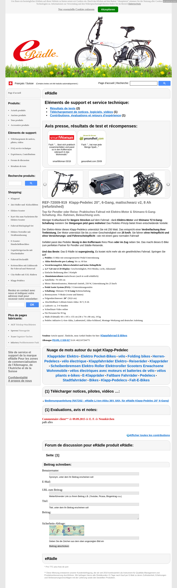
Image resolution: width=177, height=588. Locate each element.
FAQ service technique (21, 148)
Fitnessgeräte (20, 330)
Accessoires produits (20, 125)
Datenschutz (134, 4)
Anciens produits (18, 115)
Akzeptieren (108, 9)
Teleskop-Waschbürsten (23, 324)
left (45, 184)
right (168, 184)
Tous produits (17, 120)
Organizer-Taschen (22, 336)
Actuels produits (18, 110)
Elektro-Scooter (18, 210)
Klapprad (15, 198)
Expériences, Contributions (23, 154)
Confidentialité (18, 377)
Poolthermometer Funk (25, 342)
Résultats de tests (18, 166)
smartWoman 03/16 (62, 161)
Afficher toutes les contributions (150, 435)
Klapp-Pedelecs (18, 280)
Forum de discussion (20, 160)
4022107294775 (83, 340)
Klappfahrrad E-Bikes (113, 335)
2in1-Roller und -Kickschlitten (24, 204)
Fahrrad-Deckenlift (19, 259)
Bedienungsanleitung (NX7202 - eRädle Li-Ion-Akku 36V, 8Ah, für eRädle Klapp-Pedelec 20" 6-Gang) (107, 400)
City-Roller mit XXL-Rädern (24, 274)
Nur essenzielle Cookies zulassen (76, 9)
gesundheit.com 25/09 (91, 161)
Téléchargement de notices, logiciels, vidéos (81, 112)
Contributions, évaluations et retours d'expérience (85, 115)
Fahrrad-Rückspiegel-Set (22, 226)
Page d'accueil (106, 83)
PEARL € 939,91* (61, 340)
